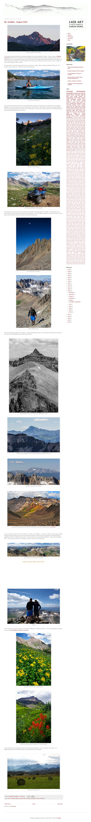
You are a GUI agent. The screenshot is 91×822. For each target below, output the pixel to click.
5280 (80, 150)
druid (78, 233)
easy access (72, 234)
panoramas (81, 249)
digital (67, 233)
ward (84, 149)
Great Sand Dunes (79, 124)
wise (78, 263)
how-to (84, 240)
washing (79, 262)
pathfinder (68, 251)
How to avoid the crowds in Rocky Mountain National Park (75, 78)
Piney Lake (80, 204)
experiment (83, 234)
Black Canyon (68, 154)
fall (84, 102)
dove (73, 233)
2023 (69, 275)
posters (84, 254)
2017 (78, 122)
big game (77, 226)
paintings (74, 104)
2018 (81, 122)
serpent (84, 256)
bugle (78, 227)
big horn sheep (82, 226)
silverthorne (82, 111)
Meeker (67, 196)
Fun (79, 182)
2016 (69, 288)
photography (33, 798)
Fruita (73, 182)
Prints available (53, 527)
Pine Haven (76, 204)
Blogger (59, 818)
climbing (83, 106)
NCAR (72, 198)
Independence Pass (74, 133)
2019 (75, 150)
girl (74, 238)
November (74, 201)
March (70, 312)
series (76, 122)
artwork (77, 115)
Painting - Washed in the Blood (74, 81)
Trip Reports (70, 36)
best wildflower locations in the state (19, 630)
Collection (75, 131)
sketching (77, 258)
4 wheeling (13, 798)
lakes (70, 111)
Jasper (69, 189)
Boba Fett (68, 157)
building (80, 227)
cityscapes (71, 230)
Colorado (21, 798)
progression (68, 255)
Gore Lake (77, 183)
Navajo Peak (72, 200)
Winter (83, 103)
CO (67, 131)
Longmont (77, 191)
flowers (81, 236)
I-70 (67, 187)
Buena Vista (68, 118)
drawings (83, 143)
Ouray (67, 125)
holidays (81, 240)
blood (76, 227)
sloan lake (81, 258)
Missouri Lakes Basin (76, 196)
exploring (68, 236)
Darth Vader (78, 178)
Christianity (77, 114)
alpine (84, 222)
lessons (72, 107)
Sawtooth (74, 208)
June (70, 306)
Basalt (77, 153)
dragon (79, 143)
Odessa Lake (82, 201)
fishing (79, 121)
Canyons (68, 165)
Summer (81, 102)
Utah (77, 125)
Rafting (77, 205)
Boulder (83, 117)
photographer (69, 147)
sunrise (79, 99)
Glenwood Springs (71, 183)
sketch (81, 149)
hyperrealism (72, 241)
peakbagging (83, 251)
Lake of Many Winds (73, 190)
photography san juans (77, 147)
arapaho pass (75, 223)
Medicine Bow (82, 194)
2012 (69, 318)
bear (67, 226)
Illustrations (75, 187)
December (71, 292)
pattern (71, 251)
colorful (82, 230)
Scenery (76, 139)
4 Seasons (75, 117)
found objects (75, 237)
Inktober (80, 187)
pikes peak (78, 254)
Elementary (68, 132)
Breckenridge (69, 114)
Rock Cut (72, 139)
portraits (68, 149)
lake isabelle (82, 144)
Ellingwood (77, 179)
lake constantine (75, 244)
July (70, 304)
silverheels (73, 258)
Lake (78, 118)
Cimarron (79, 167)
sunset (73, 102)
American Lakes (72, 151)
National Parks (69, 138)
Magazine (80, 191)
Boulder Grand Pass (81, 157)
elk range (75, 121)
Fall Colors (74, 118)
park (84, 249)
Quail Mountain (69, 205)
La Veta (72, 189)
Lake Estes (80, 189)
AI (81, 150)
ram (71, 255)
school (71, 149)
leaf (79, 244)
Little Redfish (70, 191)
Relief (71, 207)
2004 (69, 322)
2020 (77, 150)
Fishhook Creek (79, 180)
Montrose (73, 197)
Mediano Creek (76, 194)
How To (68, 133)
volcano (73, 262)
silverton (78, 149)
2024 (69, 273)
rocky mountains (71, 99)
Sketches (75, 140)
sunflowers (83, 259)
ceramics (78, 229)
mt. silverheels (73, 248)
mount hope (80, 247)
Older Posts (60, 804)
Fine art (75, 180)
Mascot (84, 191)
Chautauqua (68, 167)
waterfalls (68, 263)
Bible (78, 129)
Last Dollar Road (81, 133)
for (66, 237)
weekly (71, 263)
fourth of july (80, 237)
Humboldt (79, 186)
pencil (67, 252)
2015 (69, 290)
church (81, 229)
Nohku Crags (68, 201)
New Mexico (83, 200)
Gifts (67, 183)
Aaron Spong (76, 109)
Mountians (82, 135)
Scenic (79, 139)
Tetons (84, 218)
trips (82, 93)
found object (70, 237)
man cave (79, 245)
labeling (67, 244)
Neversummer (77, 200)
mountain (68, 122)
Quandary (74, 205)
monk (73, 247)
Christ (72, 167)
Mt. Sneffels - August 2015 (15, 22)
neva (70, 249)
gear (72, 144)
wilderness (77, 107)
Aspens (79, 117)
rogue (67, 256)
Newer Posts (7, 804)
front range (73, 96)
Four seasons (71, 124)
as (76, 225)
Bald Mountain (72, 153)
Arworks (81, 151)
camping (17, 798)
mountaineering (72, 103)
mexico (71, 247)
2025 (69, 271)
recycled (83, 255)
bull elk (84, 227)
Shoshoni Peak (69, 140)
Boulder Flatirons (74, 157)
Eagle (71, 179)
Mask (67, 193)
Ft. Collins (76, 182)
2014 (69, 314)
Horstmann (75, 186)
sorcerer (67, 259)
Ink (78, 187)
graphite (74, 144)
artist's (75, 225)
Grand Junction (82, 183)
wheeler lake (75, 263)
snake (84, 258)
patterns (74, 251)
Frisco (71, 182)
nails (81, 248)
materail (67, 247)
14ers (9, 798)
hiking (75, 93)
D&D (69, 178)
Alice (67, 151)
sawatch (79, 104)
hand (78, 240)
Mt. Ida (80, 197)
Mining (70, 196)
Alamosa (83, 150)
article (84, 223)
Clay (78, 172)
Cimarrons (83, 167)
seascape (80, 256)
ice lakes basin (79, 241)
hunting (67, 241)
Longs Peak (69, 106)
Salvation (80, 207)
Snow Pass (75, 209)
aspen (79, 106)
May (70, 308)
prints (73, 111)
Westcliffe (73, 222)
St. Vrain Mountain (72, 212)
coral (84, 230)
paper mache (79, 146)
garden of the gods (70, 238)
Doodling (68, 179)
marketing (83, 245)
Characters (83, 165)
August (70, 300)
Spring (73, 115)
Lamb (78, 190)
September (71, 298)
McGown (77, 193)
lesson (67, 245)
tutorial (67, 262)
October (78, 201)
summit (67, 128)
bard (82, 225)
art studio (80, 223)
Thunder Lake (69, 219)
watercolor (68, 150)
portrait (83, 147)
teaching (71, 128)
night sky (72, 122)
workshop (83, 263)
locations (70, 245)
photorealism (73, 254)
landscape (68, 146)
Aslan (84, 151)
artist (77, 110)
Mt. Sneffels (68, 198)
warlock (76, 262)
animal (73, 143)
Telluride (73, 125)
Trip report (75, 106)
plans (81, 254)
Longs (77, 102)
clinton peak (78, 230)
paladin (77, 249)
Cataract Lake (77, 165)
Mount (80, 118)
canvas (71, 229)
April (70, 310)
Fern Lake (71, 180)
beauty (83, 99)
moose (76, 247)
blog (73, 227)
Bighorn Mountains (81, 153)
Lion (67, 191)
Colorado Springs (82, 172)
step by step (75, 259)
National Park (82, 136)
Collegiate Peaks (81, 131)
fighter (74, 236)
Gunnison (73, 132)
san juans (38, 798)
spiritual (71, 259)
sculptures (77, 256)
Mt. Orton (83, 197)
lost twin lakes (75, 245)
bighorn (67, 227)
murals (77, 248)
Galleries (69, 35)
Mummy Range (77, 136)
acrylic (73, 110)
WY (84, 142)
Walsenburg (68, 143)
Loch (74, 191)
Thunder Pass (74, 219)
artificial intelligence (69, 225)
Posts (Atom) (13, 806)
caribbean (74, 229)
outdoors (73, 249)
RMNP (80, 96)
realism (77, 255)
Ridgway (68, 139)
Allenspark (83, 128)
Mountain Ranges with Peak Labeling (76, 71)
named (84, 248)
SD (78, 207)
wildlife (67, 113)
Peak (80, 138)
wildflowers (42, 798)
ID (68, 187)
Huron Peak (83, 186)
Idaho (72, 187)
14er (80, 128)
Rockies (75, 207)
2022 (69, 277)
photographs (68, 254)
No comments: (22, 796)
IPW (70, 187)
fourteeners (68, 102)
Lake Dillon (76, 189)
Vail (79, 125)
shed (67, 258)
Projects (83, 138)
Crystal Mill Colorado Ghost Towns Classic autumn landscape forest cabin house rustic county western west (75, 177)
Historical (71, 186)
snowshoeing (69, 117)
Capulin (72, 165)
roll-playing (70, 256)
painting (83, 97)
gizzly (76, 238)
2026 (69, 269)
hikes (67, 103)
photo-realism (76, 252)
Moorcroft (77, 135)
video (70, 262)
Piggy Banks (71, 204)
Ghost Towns (83, 182)
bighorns (70, 227)
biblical (73, 226)
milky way (83, 121)
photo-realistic (82, 252)
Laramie (81, 190)
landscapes (68, 104)
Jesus (84, 124)
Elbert (74, 179)
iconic (84, 241)
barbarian (79, 225)
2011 (69, 320)
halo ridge (75, 240)
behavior (70, 226)
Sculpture (83, 139)
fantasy (71, 236)
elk (78, 234)
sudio (80, 259)
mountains (28, 798)
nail (79, 248)
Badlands (68, 153)
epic (80, 234)
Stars (70, 125)
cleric (75, 230)
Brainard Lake (82, 129)
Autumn (78, 100)
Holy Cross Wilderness (80, 132)
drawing (80, 120)
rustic (74, 256)
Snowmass (79, 140)
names (67, 249)
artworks (76, 143)
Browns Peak (71, 158)
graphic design (70, 240)
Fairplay (67, 180)
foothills (84, 236)
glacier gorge (80, 238)
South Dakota (79, 211)
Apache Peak (69, 129)
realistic (80, 255)
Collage (70, 131)
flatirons (80, 110)
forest (69, 144)
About (69, 40)
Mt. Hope (77, 197)
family (24, 798)
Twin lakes (76, 120)
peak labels (78, 251)
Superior (75, 214)
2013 (69, 316)
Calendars (83, 164)
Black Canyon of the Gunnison (77, 154)
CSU (80, 164)
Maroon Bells (69, 135)
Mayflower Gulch (72, 193)
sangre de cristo (71, 100)
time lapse (76, 128)
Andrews (77, 151)
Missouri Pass (82, 196)
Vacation (81, 142)
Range (80, 205)
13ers (75, 97)
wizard (80, 263)
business (68, 229)
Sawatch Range (69, 208)
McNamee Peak (69, 194)
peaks (84, 146)
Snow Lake (71, 209)
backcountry (82, 115)
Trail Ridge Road (74, 142)
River (73, 207)
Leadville (83, 104)
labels (71, 244)
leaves (81, 244)
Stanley (77, 212)
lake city (78, 144)
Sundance (71, 214)
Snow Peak (80, 209)
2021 (69, 279)
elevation (76, 234)
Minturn (73, 135)
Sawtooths (78, 208)
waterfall (72, 150)
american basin (69, 223)
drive (76, 233)
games (84, 237)
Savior (84, 207)
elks (67, 144)
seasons (74, 149)
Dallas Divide (73, 178)
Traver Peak (80, 219)
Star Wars (81, 212)
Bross (67, 158)
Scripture (81, 208)
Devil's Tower (83, 178)
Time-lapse (71, 120)
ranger (74, 255)
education (68, 107)
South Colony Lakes (73, 211)
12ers (81, 107)
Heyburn (67, 186)
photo (71, 252)
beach (84, 225)
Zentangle (80, 222)
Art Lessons (70, 38)
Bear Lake (74, 129)
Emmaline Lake (82, 179)
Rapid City (83, 205)
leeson (84, 244)
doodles (70, 233)
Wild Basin (83, 125)
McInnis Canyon (82, 193)
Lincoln (84, 190)
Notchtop (76, 138)
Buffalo (77, 164)
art (84, 96)
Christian (75, 167)
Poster (84, 204)
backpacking (69, 97)
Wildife (77, 222)
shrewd (69, 258)
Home (34, 804)
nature (73, 146)
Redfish (67, 207)
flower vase (77, 236)
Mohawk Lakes (69, 197)
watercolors (83, 262)
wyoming (71, 109)
